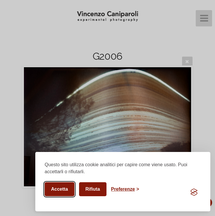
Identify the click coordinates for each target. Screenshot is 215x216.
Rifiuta (92, 189)
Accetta (59, 189)
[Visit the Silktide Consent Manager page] (194, 192)
